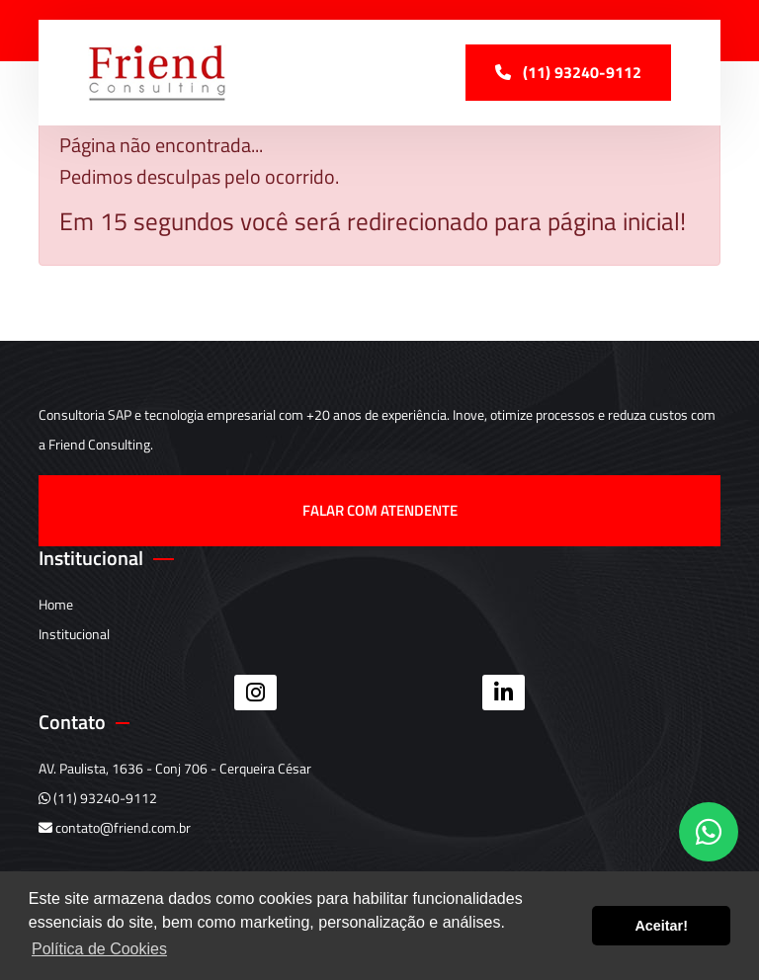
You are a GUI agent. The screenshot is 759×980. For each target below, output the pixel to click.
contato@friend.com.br (115, 827)
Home (56, 604)
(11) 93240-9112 (98, 797)
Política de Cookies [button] (99, 948)
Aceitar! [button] (661, 926)
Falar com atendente (380, 510)
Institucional (74, 633)
